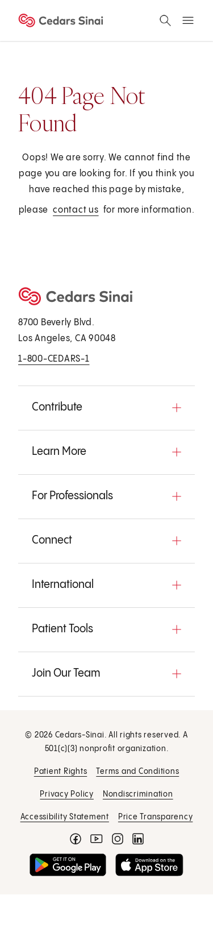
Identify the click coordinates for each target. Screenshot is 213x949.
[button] (106, 407)
